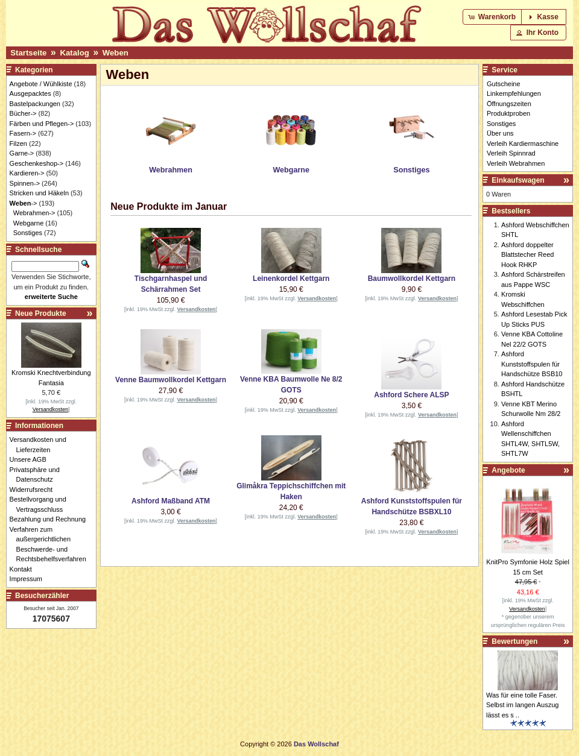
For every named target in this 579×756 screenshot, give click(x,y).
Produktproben (508, 113)
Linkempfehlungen (514, 93)
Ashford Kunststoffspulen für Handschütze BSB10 (532, 363)
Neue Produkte (40, 313)
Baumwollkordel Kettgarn (411, 278)
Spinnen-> (25, 183)
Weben (115, 52)
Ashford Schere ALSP (411, 395)
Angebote (508, 470)
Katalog (74, 52)
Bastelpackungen (35, 103)
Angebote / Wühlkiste (41, 83)
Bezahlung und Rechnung (51, 519)
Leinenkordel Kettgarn (291, 278)
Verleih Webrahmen (516, 163)
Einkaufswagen (518, 180)
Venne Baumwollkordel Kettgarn (170, 380)
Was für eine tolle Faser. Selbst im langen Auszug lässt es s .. (522, 705)
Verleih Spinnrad (511, 153)
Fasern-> (23, 133)
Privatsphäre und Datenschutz (38, 475)
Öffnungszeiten (509, 103)
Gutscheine (503, 83)
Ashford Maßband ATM (170, 501)
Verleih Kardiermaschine (522, 143)
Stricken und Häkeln (39, 193)
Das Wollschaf (316, 744)
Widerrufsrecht (34, 489)
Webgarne (28, 223)
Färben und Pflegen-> (42, 123)
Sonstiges (27, 232)
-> (23, 203)
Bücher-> (23, 113)
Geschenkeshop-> (37, 163)
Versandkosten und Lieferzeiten (41, 444)
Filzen (18, 143)
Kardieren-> (27, 173)
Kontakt (24, 569)
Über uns (500, 133)
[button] (493, 17)
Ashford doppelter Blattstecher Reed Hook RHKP (527, 254)
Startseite (28, 52)
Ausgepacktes (30, 93)
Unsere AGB (31, 459)
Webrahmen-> (34, 212)
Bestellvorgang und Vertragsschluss (41, 504)
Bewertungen (514, 641)
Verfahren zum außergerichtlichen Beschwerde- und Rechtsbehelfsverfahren (51, 544)
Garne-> (22, 153)
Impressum (29, 578)
